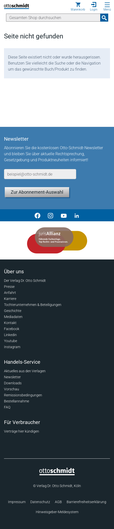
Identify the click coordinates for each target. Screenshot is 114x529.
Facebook (11, 329)
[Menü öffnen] (107, 5)
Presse (9, 287)
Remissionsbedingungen (23, 395)
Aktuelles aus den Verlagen (25, 371)
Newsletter (12, 377)
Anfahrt (10, 293)
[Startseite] (57, 474)
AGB (58, 502)
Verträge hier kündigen (21, 431)
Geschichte (12, 311)
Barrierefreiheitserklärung (86, 502)
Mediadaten (13, 317)
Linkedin (10, 335)
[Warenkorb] (78, 6)
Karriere (10, 299)
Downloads (13, 383)
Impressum (17, 502)
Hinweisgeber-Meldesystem (57, 512)
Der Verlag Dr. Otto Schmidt (25, 281)
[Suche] (53, 18)
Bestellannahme (16, 401)
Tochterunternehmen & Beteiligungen (32, 305)
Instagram (12, 347)
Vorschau (11, 389)
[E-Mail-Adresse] (40, 174)
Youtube (10, 341)
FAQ (7, 407)
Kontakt (10, 323)
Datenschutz (40, 502)
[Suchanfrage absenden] (104, 18)
